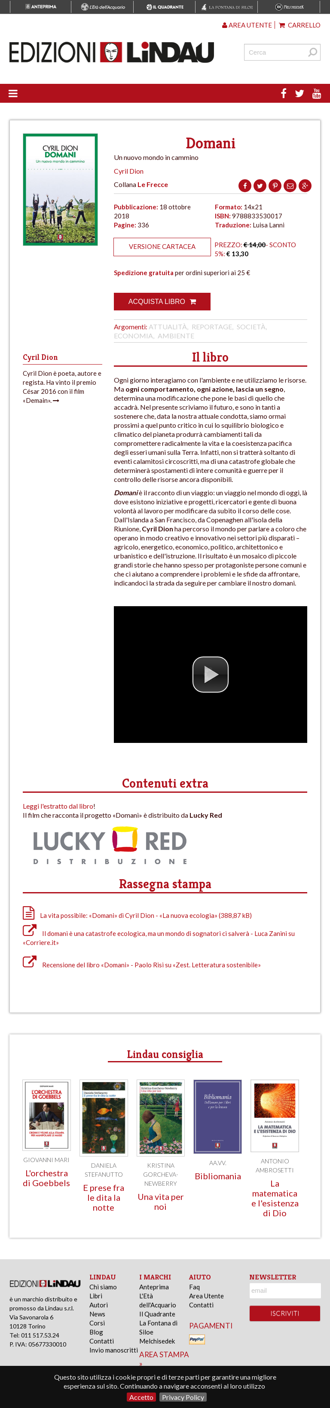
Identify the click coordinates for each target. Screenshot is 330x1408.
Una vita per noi (161, 1201)
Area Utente (206, 1296)
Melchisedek (157, 1341)
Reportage (212, 326)
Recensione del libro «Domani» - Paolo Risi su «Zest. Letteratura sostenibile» (142, 965)
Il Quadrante (157, 1314)
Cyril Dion (129, 171)
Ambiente (176, 335)
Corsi (97, 1323)
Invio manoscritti (113, 1350)
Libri (95, 1296)
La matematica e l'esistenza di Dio (275, 1198)
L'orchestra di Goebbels (46, 1178)
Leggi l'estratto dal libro (58, 806)
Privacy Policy (183, 1397)
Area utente (247, 25)
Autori (98, 1305)
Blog (96, 1332)
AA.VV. (217, 1162)
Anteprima (154, 1287)
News (97, 1314)
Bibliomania (218, 1176)
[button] (210, 674)
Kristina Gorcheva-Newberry (160, 1174)
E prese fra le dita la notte (103, 1197)
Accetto (141, 1397)
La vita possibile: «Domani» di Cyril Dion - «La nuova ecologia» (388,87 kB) (137, 915)
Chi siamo (103, 1287)
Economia (133, 335)
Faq (194, 1287)
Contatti (101, 1341)
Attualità (168, 326)
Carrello (300, 25)
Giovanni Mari (46, 1159)
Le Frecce (153, 184)
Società (251, 326)
